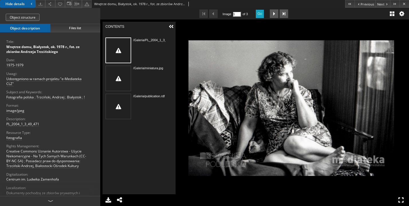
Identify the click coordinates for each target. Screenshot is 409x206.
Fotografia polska (20, 97)
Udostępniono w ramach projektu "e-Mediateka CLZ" (44, 81)
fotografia (14, 137)
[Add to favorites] (60, 4)
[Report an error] (87, 4)
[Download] (40, 4)
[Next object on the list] (382, 4)
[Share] (50, 4)
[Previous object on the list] (365, 4)
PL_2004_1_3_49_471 (22, 124)
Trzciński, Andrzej (50, 97)
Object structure (23, 17)
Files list (75, 28)
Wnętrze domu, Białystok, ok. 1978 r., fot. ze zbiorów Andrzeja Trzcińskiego (43, 49)
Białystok (74, 97)
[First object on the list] (350, 4)
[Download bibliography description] (77, 4)
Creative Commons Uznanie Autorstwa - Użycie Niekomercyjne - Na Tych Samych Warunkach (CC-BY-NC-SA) (46, 156)
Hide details (19, 3)
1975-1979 (14, 65)
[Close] (404, 4)
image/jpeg (15, 110)
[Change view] (68, 4)
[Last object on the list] (395, 4)
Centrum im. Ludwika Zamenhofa (32, 179)
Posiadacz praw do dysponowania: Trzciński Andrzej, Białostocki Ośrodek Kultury (43, 163)
